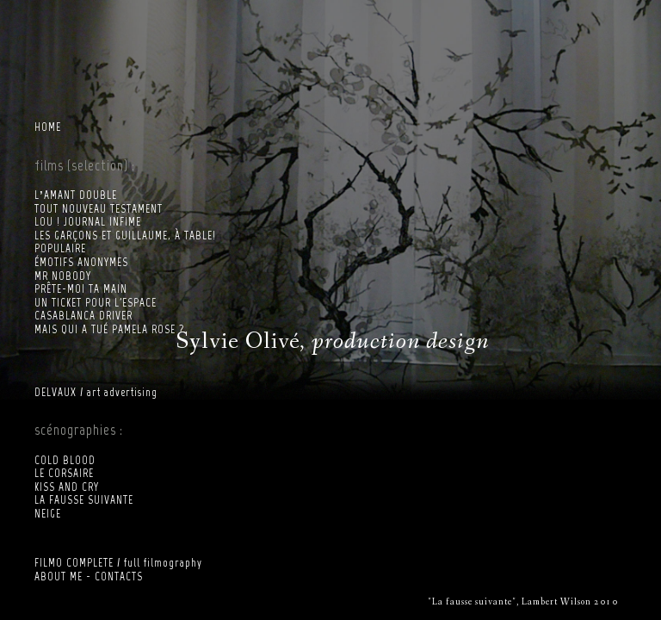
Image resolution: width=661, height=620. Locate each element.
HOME (47, 127)
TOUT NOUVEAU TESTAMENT (98, 208)
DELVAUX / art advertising (96, 392)
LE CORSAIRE (64, 473)
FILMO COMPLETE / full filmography (118, 562)
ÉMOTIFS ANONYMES (81, 262)
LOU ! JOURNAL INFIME (87, 221)
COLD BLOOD (65, 460)
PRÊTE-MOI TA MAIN (80, 288)
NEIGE (47, 513)
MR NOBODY (62, 276)
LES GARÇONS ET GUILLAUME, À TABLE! (125, 235)
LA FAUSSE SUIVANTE (83, 499)
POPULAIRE (60, 248)
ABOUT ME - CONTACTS (88, 576)
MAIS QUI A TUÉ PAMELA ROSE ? (109, 329)
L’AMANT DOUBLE (75, 195)
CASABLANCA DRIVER (83, 315)
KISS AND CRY (66, 486)
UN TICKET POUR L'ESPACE (95, 302)
